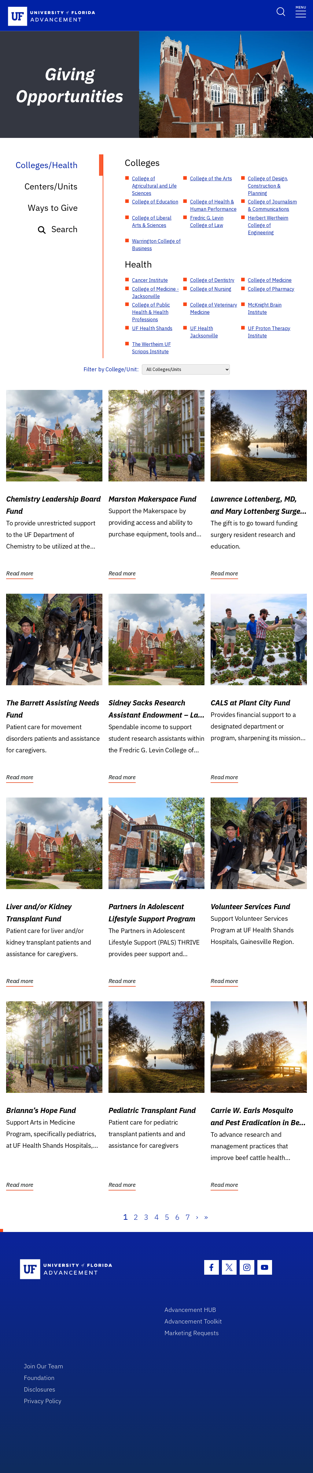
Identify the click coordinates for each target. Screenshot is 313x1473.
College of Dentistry (212, 280)
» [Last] (206, 1217)
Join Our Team (43, 1366)
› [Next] (197, 1217)
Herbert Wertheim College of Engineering (268, 225)
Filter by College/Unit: (111, 369)
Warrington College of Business (156, 244)
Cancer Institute (150, 280)
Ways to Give (53, 207)
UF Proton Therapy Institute (269, 332)
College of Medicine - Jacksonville (155, 292)
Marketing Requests (191, 1333)
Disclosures (39, 1389)
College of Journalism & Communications (272, 205)
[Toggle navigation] (300, 11)
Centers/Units (51, 186)
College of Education (155, 202)
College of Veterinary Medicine (213, 308)
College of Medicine (270, 280)
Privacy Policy (42, 1401)
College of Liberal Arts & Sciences (151, 221)
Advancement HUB (190, 1310)
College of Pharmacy (271, 289)
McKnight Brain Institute (265, 308)
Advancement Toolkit (193, 1321)
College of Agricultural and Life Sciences (154, 185)
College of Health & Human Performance (213, 205)
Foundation (39, 1378)
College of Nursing (210, 289)
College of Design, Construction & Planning (268, 185)
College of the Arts (211, 178)
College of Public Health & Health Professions (151, 312)
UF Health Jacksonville (204, 332)
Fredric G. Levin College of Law (206, 221)
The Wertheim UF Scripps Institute (151, 348)
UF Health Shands (152, 328)
